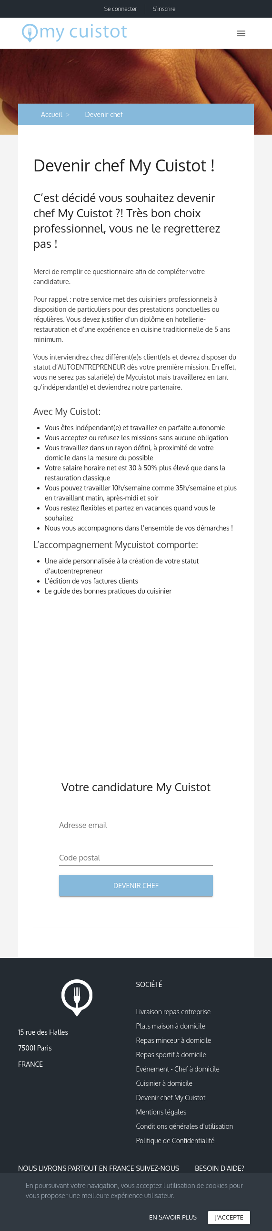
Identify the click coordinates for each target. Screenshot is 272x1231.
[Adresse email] (136, 825)
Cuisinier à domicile (164, 1083)
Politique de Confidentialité (175, 1140)
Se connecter (120, 8)
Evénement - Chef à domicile (178, 1069)
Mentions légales (161, 1112)
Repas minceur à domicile (174, 1040)
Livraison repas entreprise (173, 1012)
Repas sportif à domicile (171, 1055)
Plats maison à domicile (170, 1026)
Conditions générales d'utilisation (184, 1126)
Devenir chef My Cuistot (171, 1097)
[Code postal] (136, 857)
